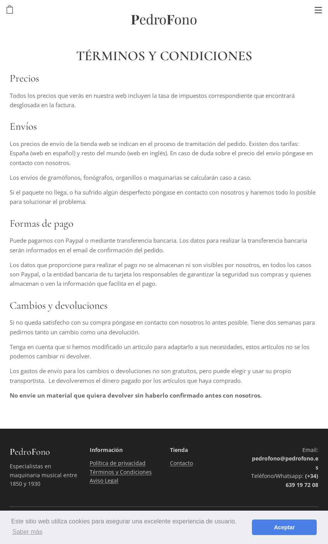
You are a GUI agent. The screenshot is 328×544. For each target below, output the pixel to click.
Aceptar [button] (284, 527)
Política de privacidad (118, 463)
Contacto (181, 463)
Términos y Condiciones (121, 472)
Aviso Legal (104, 480)
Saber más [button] (27, 531)
